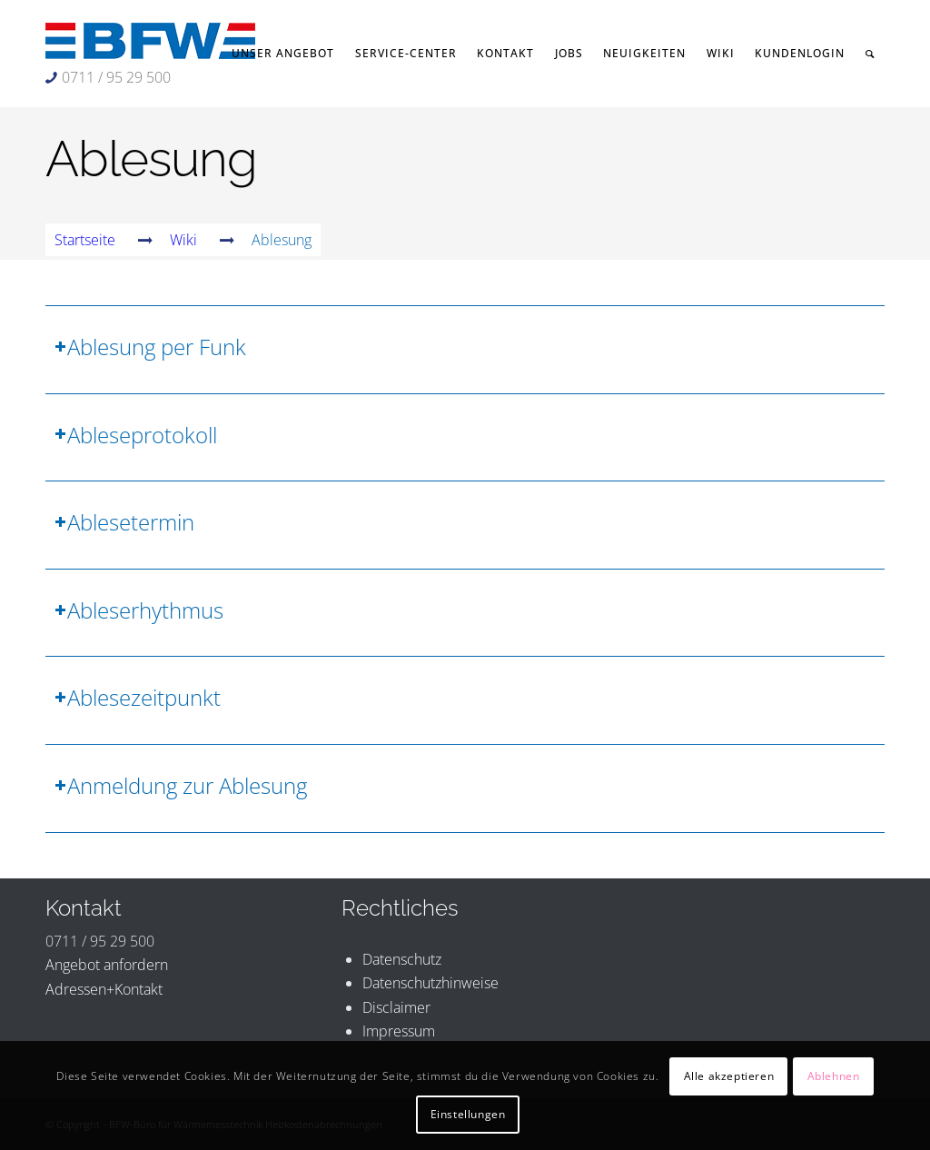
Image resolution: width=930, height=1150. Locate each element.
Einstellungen (468, 1114)
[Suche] (870, 53)
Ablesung (151, 158)
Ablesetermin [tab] (124, 522)
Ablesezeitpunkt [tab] (137, 697)
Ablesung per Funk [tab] (150, 347)
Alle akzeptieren (729, 1076)
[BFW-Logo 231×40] (150, 41)
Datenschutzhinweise (430, 983)
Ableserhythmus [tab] (138, 610)
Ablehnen (833, 1076)
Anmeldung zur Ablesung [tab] (180, 785)
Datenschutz (401, 959)
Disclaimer (396, 1007)
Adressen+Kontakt (104, 989)
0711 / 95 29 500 (116, 77)
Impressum (398, 1031)
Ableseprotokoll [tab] (135, 435)
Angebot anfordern (106, 965)
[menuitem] (283, 53)
